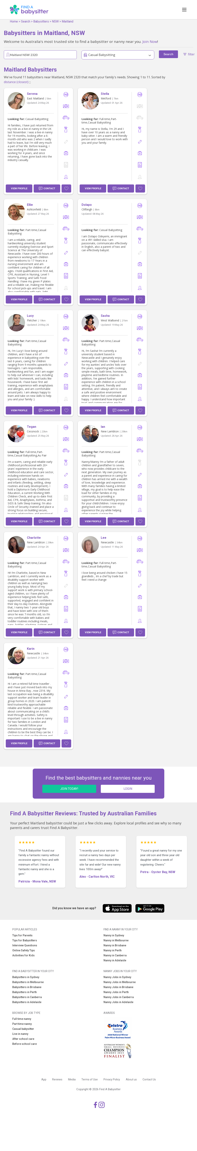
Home (14, 21)
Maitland (67, 21)
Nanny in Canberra (115, 955)
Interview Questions (24, 945)
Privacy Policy (112, 1079)
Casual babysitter (23, 1028)
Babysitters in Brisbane (26, 987)
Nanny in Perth (113, 950)
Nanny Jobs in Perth (116, 992)
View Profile (19, 188)
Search (25, 21)
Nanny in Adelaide (115, 960)
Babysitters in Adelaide (26, 1002)
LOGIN (128, 789)
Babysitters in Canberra (27, 997)
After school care (23, 1038)
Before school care (24, 1043)
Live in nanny (20, 1033)
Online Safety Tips (23, 950)
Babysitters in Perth (24, 992)
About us (131, 1079)
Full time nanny (21, 1018)
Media (72, 1079)
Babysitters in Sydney (25, 977)
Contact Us (149, 1079)
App (43, 1079)
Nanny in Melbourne (116, 940)
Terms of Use (89, 1079)
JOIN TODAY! (69, 789)
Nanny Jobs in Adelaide (118, 1002)
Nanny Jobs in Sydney (117, 977)
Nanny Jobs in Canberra (119, 997)
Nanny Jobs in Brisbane (118, 987)
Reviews (57, 1079)
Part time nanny (22, 1023)
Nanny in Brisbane (115, 945)
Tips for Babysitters (24, 940)
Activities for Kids (23, 955)
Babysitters (41, 21)
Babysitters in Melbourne (28, 982)
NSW (55, 21)
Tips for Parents (22, 935)
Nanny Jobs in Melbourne (120, 982)
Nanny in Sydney (114, 935)
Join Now (149, 41)
